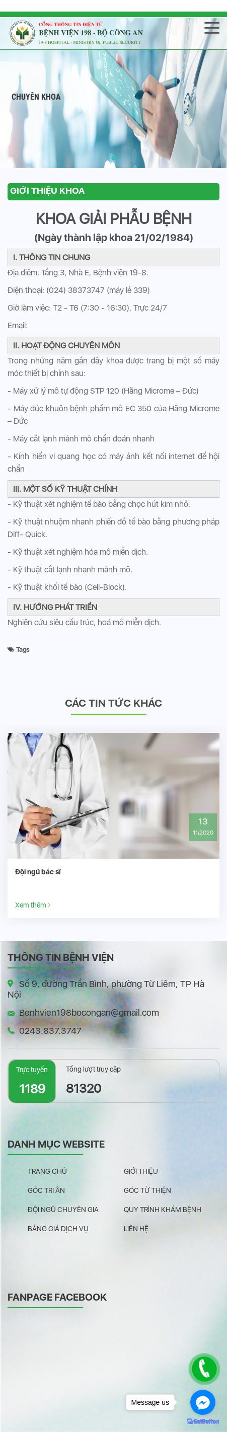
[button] (113, 158)
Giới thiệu (141, 1171)
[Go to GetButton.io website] (203, 1421)
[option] (113, 825)
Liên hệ (136, 1229)
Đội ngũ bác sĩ (37, 872)
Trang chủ (47, 1171)
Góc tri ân (46, 1190)
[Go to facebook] (202, 1402)
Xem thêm (32, 905)
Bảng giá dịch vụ (58, 1229)
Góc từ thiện (147, 1190)
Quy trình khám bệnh (162, 1209)
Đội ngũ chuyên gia (63, 1209)
